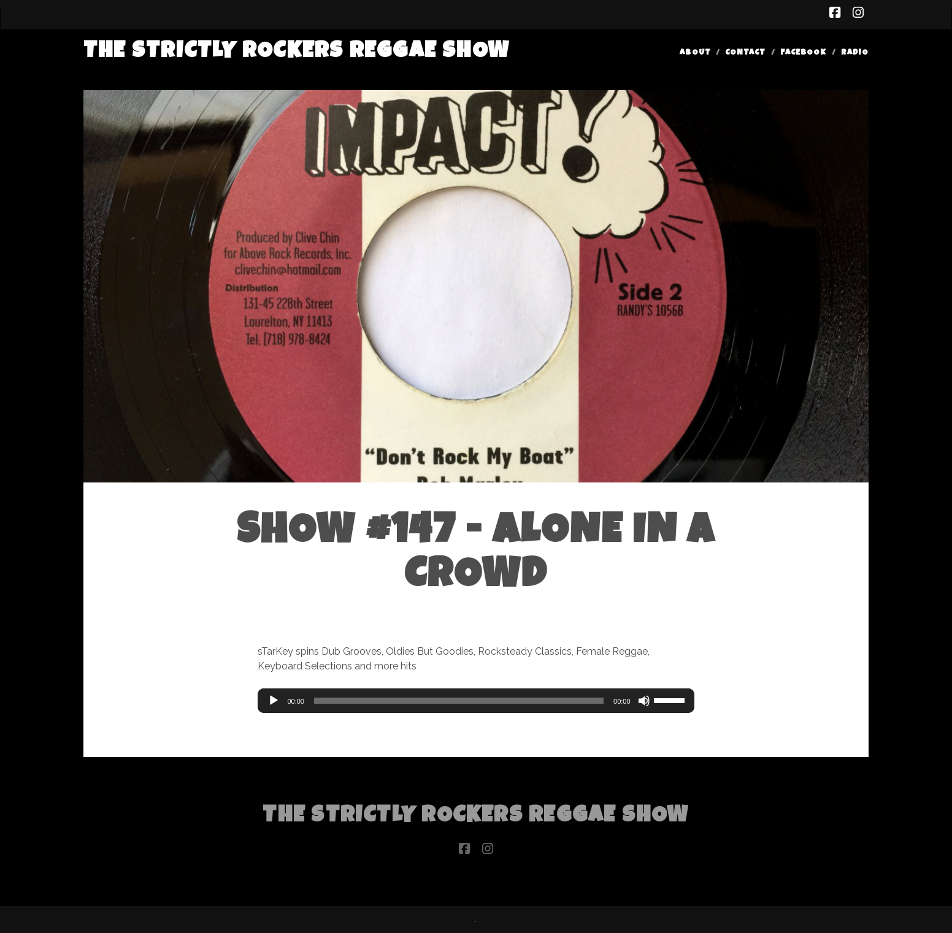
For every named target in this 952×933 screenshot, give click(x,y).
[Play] (273, 701)
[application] (476, 700)
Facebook (803, 53)
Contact (745, 53)
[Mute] (644, 701)
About (695, 53)
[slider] (459, 701)
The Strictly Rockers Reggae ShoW (296, 52)
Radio (855, 53)
